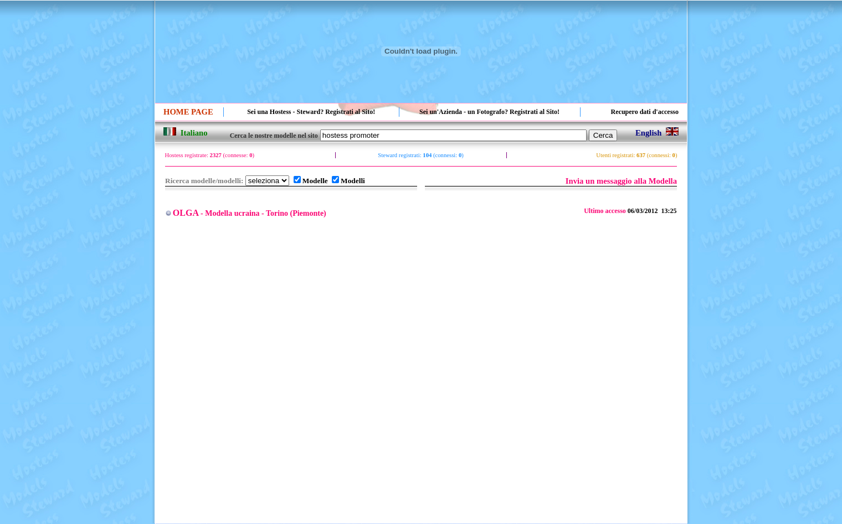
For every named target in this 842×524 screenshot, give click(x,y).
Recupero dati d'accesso (645, 112)
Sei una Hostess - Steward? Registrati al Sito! (311, 112)
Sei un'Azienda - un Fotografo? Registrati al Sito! (489, 112)
